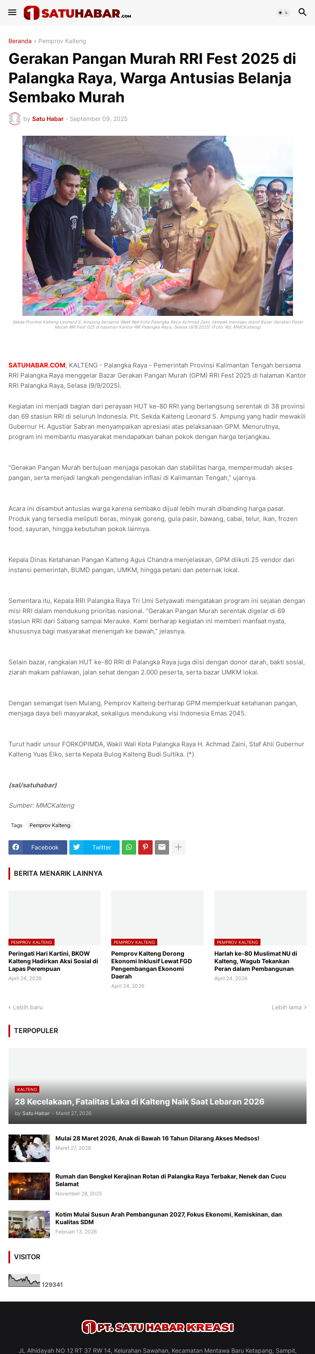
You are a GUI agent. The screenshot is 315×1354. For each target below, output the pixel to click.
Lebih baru (28, 1007)
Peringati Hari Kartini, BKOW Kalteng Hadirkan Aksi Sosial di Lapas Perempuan (53, 961)
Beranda (20, 41)
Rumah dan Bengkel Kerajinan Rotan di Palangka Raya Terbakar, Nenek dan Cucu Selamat (170, 1180)
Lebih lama (287, 1007)
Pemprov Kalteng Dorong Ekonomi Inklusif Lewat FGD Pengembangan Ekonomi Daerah (151, 965)
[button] (11, 12)
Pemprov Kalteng (62, 41)
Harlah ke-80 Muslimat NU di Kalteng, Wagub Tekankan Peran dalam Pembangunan (255, 961)
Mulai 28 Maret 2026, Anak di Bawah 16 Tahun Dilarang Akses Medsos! (157, 1138)
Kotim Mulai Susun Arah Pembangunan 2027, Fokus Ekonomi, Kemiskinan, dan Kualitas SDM (168, 1218)
